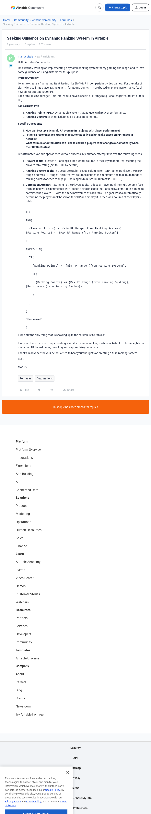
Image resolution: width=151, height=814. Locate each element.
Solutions (22, 497)
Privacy (75, 778)
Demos (21, 586)
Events (20, 570)
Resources (23, 610)
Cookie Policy (52, 800)
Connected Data (27, 490)
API (75, 758)
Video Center (24, 578)
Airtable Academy (28, 562)
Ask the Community (44, 20)
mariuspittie (25, 56)
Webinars (22, 602)
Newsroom (23, 706)
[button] (4, 8)
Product (21, 505)
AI (17, 482)
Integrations (24, 457)
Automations (45, 378)
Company (22, 666)
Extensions (23, 466)
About (20, 674)
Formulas (66, 20)
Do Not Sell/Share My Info (76, 798)
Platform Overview (28, 449)
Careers (21, 682)
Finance (21, 546)
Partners (22, 618)
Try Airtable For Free (29, 714)
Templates (23, 650)
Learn (20, 554)
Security (75, 748)
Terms (75, 788)
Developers (23, 634)
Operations (23, 522)
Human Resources (28, 530)
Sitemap (75, 768)
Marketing (23, 514)
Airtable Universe (27, 658)
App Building (24, 474)
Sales (19, 538)
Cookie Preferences (75, 808)
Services (22, 626)
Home (6, 20)
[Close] (67, 783)
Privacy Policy (13, 812)
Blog (19, 690)
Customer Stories (28, 594)
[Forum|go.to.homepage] (27, 7)
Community (21, 20)
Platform (22, 441)
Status (20, 698)
